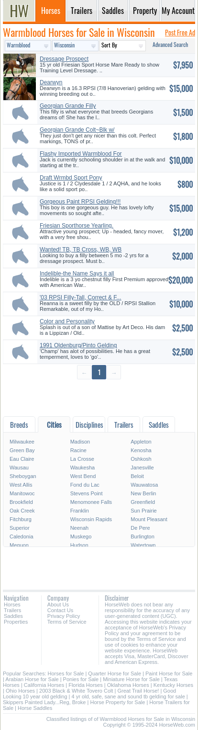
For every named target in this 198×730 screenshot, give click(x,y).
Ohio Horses (20, 691)
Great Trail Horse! (138, 691)
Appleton (141, 442)
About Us (58, 604)
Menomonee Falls (91, 502)
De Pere (140, 528)
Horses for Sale (66, 673)
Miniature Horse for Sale (131, 679)
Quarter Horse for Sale (114, 673)
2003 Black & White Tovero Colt (76, 691)
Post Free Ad (180, 32)
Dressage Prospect (64, 59)
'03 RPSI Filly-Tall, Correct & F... (80, 297)
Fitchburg (21, 519)
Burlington (142, 536)
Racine (78, 450)
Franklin (79, 510)
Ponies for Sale (81, 679)
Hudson (79, 545)
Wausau (19, 467)
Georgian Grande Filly (68, 106)
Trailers (12, 610)
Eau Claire (22, 459)
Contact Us (60, 610)
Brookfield (21, 502)
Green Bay (22, 450)
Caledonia (21, 536)
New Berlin (143, 493)
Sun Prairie (143, 510)
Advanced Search (170, 44)
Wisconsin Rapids (91, 519)
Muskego (81, 536)
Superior (20, 528)
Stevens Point (86, 493)
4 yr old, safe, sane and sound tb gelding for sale (128, 696)
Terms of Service (67, 622)
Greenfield (143, 502)
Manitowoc (22, 493)
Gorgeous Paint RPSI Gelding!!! (80, 201)
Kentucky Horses (173, 685)
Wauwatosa (144, 485)
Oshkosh (141, 459)
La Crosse (82, 459)
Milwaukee (22, 442)
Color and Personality (67, 321)
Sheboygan (23, 476)
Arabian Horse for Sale (31, 679)
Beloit (137, 476)
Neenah (79, 528)
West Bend (83, 476)
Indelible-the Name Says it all (77, 273)
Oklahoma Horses (128, 685)
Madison (80, 442)
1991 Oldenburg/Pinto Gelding (78, 345)
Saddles (13, 616)
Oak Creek (22, 510)
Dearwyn (51, 82)
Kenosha (141, 450)
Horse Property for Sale (117, 702)
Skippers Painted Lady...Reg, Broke (44, 702)
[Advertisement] (99, 397)
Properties (16, 622)
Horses (12, 604)
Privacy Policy (63, 616)
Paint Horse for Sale (168, 673)
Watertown (143, 545)
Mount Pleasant (149, 519)
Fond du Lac (84, 485)
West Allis (21, 485)
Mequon (19, 545)
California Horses (44, 685)
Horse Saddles (35, 708)
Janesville (142, 467)
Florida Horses (85, 685)
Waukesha (82, 467)
